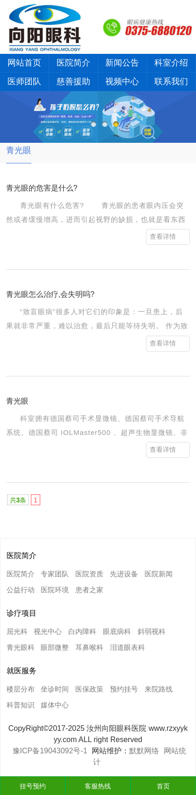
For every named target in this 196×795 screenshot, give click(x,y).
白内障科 (82, 631)
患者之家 (89, 590)
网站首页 (24, 62)
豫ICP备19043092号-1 (50, 751)
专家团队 (55, 574)
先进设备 (124, 574)
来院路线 (159, 689)
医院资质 (89, 574)
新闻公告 (122, 62)
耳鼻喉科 (89, 647)
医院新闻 (159, 574)
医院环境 (55, 590)
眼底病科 (117, 631)
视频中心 (122, 81)
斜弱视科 (152, 631)
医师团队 (24, 81)
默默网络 (144, 751)
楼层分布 (21, 689)
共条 (18, 500)
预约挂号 (124, 689)
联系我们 (171, 81)
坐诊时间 (55, 689)
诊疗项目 (21, 613)
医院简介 (73, 62)
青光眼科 (21, 647)
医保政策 (89, 689)
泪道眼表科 (127, 647)
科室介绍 (171, 62)
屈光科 (17, 631)
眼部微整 (55, 647)
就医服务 (21, 671)
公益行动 (21, 590)
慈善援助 (73, 81)
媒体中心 (55, 705)
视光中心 (48, 631)
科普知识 (21, 705)
